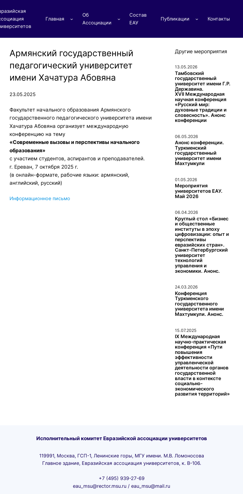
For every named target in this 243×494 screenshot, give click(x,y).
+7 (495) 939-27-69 (122, 478)
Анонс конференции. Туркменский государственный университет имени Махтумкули (199, 153)
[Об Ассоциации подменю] (118, 19)
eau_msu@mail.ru (150, 486)
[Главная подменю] (71, 19)
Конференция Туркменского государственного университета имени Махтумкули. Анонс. (199, 304)
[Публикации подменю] (196, 19)
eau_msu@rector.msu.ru (99, 486)
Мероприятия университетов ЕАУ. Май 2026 (198, 191)
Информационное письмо (40, 198)
